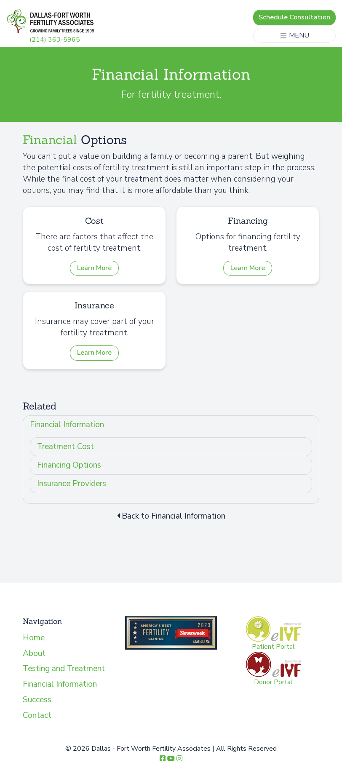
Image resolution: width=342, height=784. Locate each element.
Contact (37, 715)
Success (37, 699)
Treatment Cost (65, 446)
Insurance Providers (71, 483)
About (34, 653)
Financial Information (67, 424)
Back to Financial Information (171, 516)
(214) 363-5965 (54, 39)
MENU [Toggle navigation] (294, 35)
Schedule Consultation (294, 17)
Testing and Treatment (64, 668)
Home (34, 637)
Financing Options (69, 465)
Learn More (94, 268)
